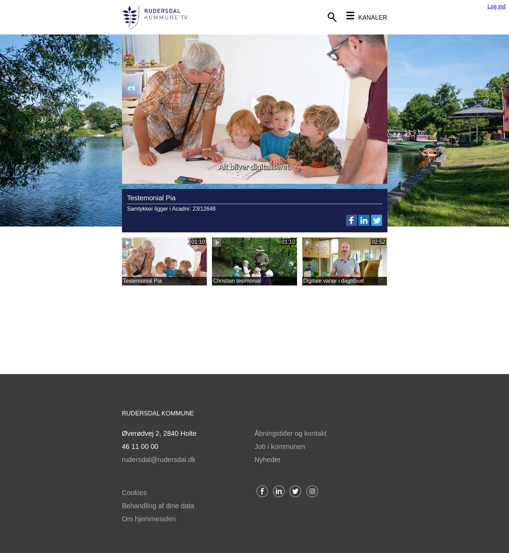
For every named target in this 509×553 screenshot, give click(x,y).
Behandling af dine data (158, 506)
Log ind (497, 6)
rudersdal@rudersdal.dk (159, 459)
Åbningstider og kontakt (291, 433)
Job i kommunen (280, 446)
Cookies (134, 492)
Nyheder (268, 459)
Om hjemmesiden (149, 519)
